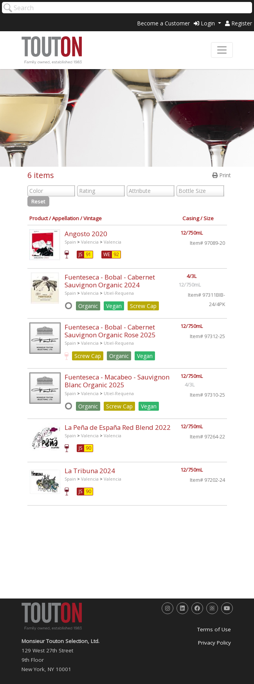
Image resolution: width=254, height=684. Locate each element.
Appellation (65, 218)
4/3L (191, 276)
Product (38, 218)
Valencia (90, 242)
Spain (70, 242)
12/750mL (191, 233)
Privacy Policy (214, 642)
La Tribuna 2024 (90, 470)
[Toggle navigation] (222, 50)
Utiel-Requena (119, 293)
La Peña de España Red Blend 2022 (118, 427)
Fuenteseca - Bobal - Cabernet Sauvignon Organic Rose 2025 (110, 330)
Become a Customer (163, 23)
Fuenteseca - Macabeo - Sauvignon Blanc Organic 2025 (117, 380)
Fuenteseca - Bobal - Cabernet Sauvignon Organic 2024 (110, 281)
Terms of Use (214, 629)
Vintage (92, 218)
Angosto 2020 (86, 233)
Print (221, 175)
